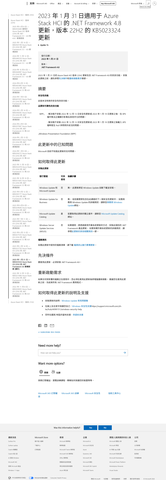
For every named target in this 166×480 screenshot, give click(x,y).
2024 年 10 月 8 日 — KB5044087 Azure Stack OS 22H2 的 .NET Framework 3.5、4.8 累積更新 (22, 74)
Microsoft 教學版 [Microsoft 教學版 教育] (65, 441)
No (105, 427)
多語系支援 (78, 314)
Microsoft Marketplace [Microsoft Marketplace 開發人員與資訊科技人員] (116, 458)
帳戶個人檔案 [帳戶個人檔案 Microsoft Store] (39, 441)
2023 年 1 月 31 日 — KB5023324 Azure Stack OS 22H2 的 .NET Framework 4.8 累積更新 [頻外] (22, 264)
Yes (90, 427)
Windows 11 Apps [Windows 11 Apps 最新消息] (13, 470)
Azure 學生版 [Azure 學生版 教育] (64, 470)
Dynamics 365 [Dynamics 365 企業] (87, 454)
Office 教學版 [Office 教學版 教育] (64, 458)
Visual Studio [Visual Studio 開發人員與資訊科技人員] (113, 470)
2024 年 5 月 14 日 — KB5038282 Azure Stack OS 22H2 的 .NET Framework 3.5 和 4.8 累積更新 (22, 115)
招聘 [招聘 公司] (135, 441)
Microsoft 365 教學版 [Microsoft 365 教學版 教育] (66, 454)
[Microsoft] (17, 3)
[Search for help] (148, 3)
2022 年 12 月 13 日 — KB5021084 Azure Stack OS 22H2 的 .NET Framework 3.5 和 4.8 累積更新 (22, 278)
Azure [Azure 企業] (85, 450)
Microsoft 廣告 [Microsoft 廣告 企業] (87, 462)
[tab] (44, 372)
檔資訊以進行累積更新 (84, 245)
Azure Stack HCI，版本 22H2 (20, 21)
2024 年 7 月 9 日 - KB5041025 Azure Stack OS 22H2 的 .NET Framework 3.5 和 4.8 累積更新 (22, 101)
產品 (59, 3)
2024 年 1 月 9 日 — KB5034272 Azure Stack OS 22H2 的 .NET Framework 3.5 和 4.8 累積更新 (22, 156)
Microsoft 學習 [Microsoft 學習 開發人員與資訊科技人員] (114, 445)
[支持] (31, 3)
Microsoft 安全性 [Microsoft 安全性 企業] (88, 445)
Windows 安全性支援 (81, 306)
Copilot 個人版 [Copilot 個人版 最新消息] (13, 454)
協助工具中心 (114, 393)
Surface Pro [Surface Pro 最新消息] (11, 441)
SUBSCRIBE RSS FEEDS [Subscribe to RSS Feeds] (50, 332)
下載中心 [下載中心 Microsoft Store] (37, 445)
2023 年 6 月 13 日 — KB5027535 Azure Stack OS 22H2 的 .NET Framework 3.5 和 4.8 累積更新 (22, 237)
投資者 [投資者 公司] (136, 454)
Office (52, 3)
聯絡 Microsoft (95, 479)
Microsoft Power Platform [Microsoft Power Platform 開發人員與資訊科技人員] (117, 462)
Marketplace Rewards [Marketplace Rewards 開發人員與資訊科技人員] (116, 466)
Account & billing (80, 3)
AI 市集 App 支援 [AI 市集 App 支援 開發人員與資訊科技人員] (114, 450)
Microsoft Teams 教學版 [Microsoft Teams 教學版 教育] (67, 450)
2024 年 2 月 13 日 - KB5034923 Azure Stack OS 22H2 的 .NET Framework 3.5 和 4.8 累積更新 (22, 142)
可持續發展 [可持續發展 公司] (137, 458)
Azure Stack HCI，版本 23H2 (22, 15)
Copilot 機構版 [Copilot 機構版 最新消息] (13, 450)
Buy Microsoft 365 (108, 3)
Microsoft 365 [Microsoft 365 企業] (87, 458)
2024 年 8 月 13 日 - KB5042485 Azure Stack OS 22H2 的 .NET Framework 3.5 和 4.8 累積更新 (22, 88)
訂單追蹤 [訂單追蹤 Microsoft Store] (37, 450)
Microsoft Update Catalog (112, 213)
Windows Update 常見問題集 (75, 300)
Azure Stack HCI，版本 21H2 (22, 302)
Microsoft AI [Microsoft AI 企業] (87, 441)
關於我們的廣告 (135, 479)
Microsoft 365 (42, 3)
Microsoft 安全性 (92, 393)
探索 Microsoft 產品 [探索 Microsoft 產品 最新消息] (14, 466)
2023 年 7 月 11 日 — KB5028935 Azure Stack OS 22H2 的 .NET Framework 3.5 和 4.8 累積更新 (22, 224)
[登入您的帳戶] (154, 3)
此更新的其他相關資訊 (82, 231)
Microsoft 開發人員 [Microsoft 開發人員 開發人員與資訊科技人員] (115, 441)
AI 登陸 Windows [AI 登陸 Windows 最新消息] (13, 458)
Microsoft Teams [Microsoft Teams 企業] (88, 470)
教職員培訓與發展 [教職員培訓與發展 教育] (65, 462)
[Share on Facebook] (40, 325)
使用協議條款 (116, 479)
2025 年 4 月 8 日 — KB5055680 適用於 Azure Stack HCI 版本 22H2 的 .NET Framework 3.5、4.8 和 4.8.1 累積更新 (21, 32)
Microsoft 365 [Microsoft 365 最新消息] (12, 462)
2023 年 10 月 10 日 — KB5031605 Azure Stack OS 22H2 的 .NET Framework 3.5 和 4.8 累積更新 (22, 183)
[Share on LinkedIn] (45, 325)
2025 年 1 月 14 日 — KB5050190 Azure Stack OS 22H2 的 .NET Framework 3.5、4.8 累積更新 (22, 47)
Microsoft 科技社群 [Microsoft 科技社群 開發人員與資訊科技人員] (115, 454)
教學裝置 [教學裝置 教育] (62, 445)
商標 (125, 479)
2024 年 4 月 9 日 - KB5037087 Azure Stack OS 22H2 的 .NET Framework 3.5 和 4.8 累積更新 (22, 129)
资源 (93, 3)
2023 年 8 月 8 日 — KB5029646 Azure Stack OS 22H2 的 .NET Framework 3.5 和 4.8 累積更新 (22, 210)
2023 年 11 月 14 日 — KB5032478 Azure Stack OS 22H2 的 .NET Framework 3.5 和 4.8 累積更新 (22, 169)
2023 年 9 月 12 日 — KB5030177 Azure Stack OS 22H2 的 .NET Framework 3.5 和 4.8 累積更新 (22, 196)
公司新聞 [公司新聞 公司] (137, 445)
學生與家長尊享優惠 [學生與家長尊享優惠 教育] (66, 466)
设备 (67, 3)
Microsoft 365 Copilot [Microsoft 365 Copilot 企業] (90, 466)
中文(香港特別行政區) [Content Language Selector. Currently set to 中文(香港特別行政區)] (19, 478)
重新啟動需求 (75, 78)
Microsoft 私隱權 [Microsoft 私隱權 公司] (139, 450)
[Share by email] (51, 325)
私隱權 (106, 479)
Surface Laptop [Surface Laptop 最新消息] (13, 445)
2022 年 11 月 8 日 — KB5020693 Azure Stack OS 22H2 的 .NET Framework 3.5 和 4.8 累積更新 (22, 291)
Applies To (44, 45)
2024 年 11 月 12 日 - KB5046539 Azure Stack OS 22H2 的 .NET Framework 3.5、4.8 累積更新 (22, 61)
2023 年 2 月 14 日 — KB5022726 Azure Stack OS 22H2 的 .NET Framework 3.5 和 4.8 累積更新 (22, 251)
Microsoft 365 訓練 (70, 393)
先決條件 (63, 78)
